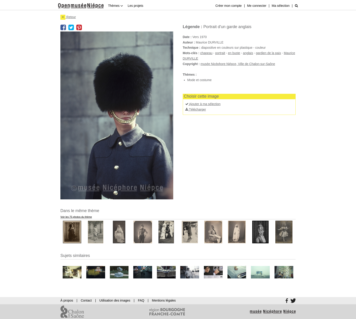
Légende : (192, 26)
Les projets (135, 5)
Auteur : (189, 42)
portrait (220, 53)
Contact (86, 300)
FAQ (141, 300)
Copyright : (191, 64)
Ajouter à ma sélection (203, 104)
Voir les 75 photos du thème (76, 216)
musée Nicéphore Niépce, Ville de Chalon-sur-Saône (237, 64)
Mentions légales (164, 300)
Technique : (191, 47)
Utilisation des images (114, 300)
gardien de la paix (268, 53)
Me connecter (256, 5)
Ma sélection (281, 5)
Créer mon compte (228, 5)
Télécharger (195, 109)
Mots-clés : (191, 53)
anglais (248, 53)
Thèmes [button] (115, 5)
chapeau (206, 53)
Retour (68, 17)
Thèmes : (190, 74)
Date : (187, 37)
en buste (234, 53)
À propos (66, 300)
